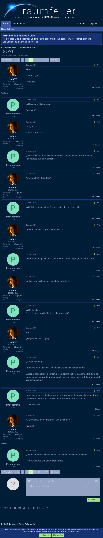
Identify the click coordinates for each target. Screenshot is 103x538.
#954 (98, 277)
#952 (98, 225)
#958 (98, 391)
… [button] (18, 60)
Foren (6, 23)
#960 (98, 450)
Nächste (54, 60)
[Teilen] (94, 65)
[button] (24, 24)
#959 (98, 415)
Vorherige (8, 60)
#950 (98, 174)
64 (30, 60)
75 (47, 60)
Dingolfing (19, 88)
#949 (98, 151)
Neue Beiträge (7, 29)
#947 (98, 100)
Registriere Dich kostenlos (16, 39)
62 (22, 60)
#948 (98, 122)
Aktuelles (17, 23)
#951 (98, 203)
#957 (98, 357)
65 (35, 60)
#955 (98, 306)
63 (26, 60)
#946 (98, 65)
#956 (98, 328)
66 (39, 60)
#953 (98, 254)
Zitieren (97, 88)
